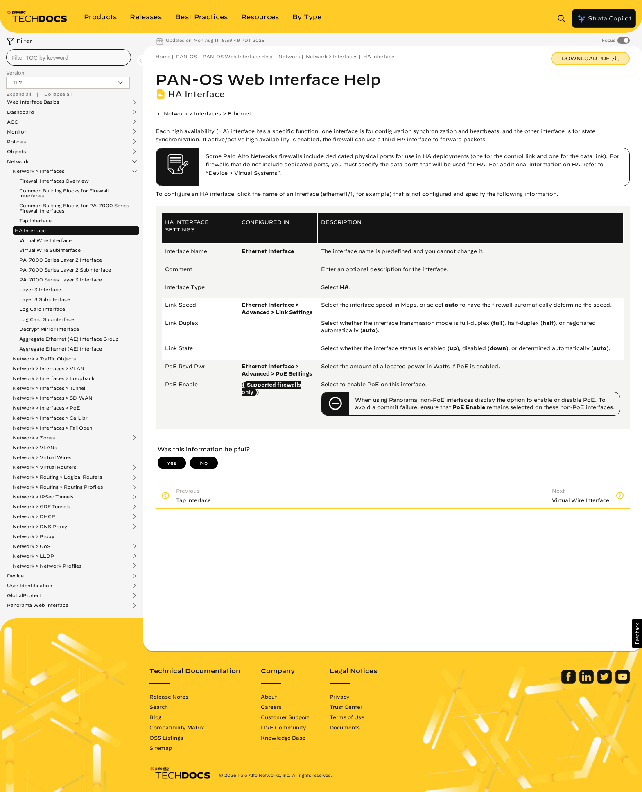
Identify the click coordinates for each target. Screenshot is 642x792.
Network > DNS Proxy (40, 526)
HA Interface (30, 230)
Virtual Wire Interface (45, 240)
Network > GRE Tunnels (41, 506)
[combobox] (68, 57)
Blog (155, 717)
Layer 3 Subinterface (44, 299)
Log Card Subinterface (46, 319)
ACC (12, 122)
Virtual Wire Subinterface (50, 250)
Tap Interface (35, 220)
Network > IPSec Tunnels (43, 496)
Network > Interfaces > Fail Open (52, 427)
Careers (271, 707)
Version (15, 72)
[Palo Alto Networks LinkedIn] (587, 682)
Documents (345, 727)
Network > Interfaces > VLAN (48, 368)
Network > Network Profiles (47, 565)
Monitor (16, 131)
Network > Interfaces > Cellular (50, 418)
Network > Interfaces (38, 171)
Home (163, 56)
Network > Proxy (33, 536)
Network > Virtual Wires (42, 457)
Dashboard (20, 112)
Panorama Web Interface (37, 605)
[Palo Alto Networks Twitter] (605, 682)
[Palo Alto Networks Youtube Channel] (622, 682)
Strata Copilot (603, 18)
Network (18, 161)
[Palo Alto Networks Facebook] (569, 682)
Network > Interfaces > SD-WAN (53, 398)
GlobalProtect (24, 595)
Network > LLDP (33, 556)
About (269, 696)
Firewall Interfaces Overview (54, 180)
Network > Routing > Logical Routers (57, 477)
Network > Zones (34, 437)
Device (15, 575)
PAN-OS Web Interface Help (238, 56)
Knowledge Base (283, 737)
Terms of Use (347, 717)
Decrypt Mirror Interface (49, 329)
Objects (16, 151)
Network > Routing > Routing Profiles (58, 486)
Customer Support (285, 717)
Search (158, 707)
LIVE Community (283, 727)
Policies (16, 141)
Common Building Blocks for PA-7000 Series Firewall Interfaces (74, 208)
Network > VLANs (35, 447)
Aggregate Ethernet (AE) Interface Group (69, 339)
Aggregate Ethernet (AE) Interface (60, 348)
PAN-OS (186, 56)
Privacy (340, 696)
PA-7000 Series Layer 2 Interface (60, 259)
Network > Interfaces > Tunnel (49, 388)
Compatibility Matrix (176, 727)
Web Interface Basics (33, 102)
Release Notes (168, 696)
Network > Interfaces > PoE (46, 407)
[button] (637, 633)
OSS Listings (166, 737)
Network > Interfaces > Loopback (54, 378)
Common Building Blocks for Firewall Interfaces (64, 193)
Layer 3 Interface (40, 289)
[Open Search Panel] (564, 18)
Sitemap (160, 748)
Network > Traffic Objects (44, 358)
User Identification (29, 585)
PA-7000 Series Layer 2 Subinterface (65, 269)
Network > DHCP (34, 516)
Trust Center (346, 707)
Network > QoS (31, 546)
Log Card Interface (42, 309)
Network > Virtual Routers (44, 467)
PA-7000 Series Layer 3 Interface (60, 279)
